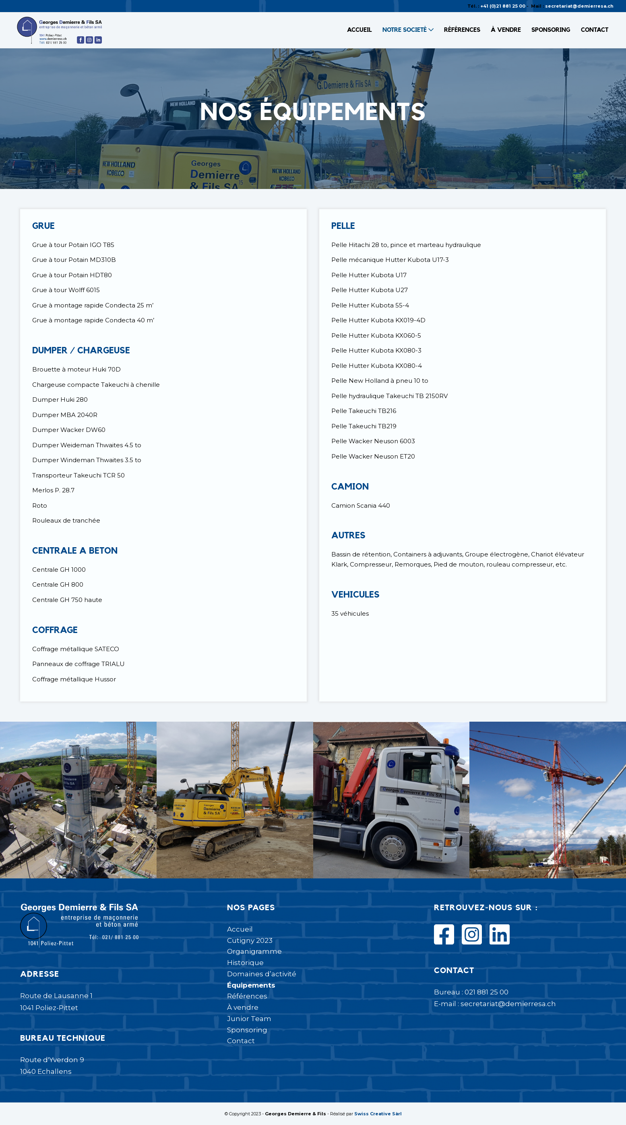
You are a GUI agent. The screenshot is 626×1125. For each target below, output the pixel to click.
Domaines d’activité (261, 974)
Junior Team (249, 1019)
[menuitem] (359, 30)
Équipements (251, 985)
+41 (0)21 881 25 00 (502, 6)
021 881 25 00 (486, 992)
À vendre (242, 1007)
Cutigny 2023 (250, 940)
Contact (241, 1041)
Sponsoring (247, 1030)
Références (247, 996)
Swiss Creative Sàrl (378, 1114)
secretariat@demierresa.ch (579, 6)
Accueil (240, 929)
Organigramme (254, 951)
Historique (245, 963)
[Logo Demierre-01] (60, 30)
